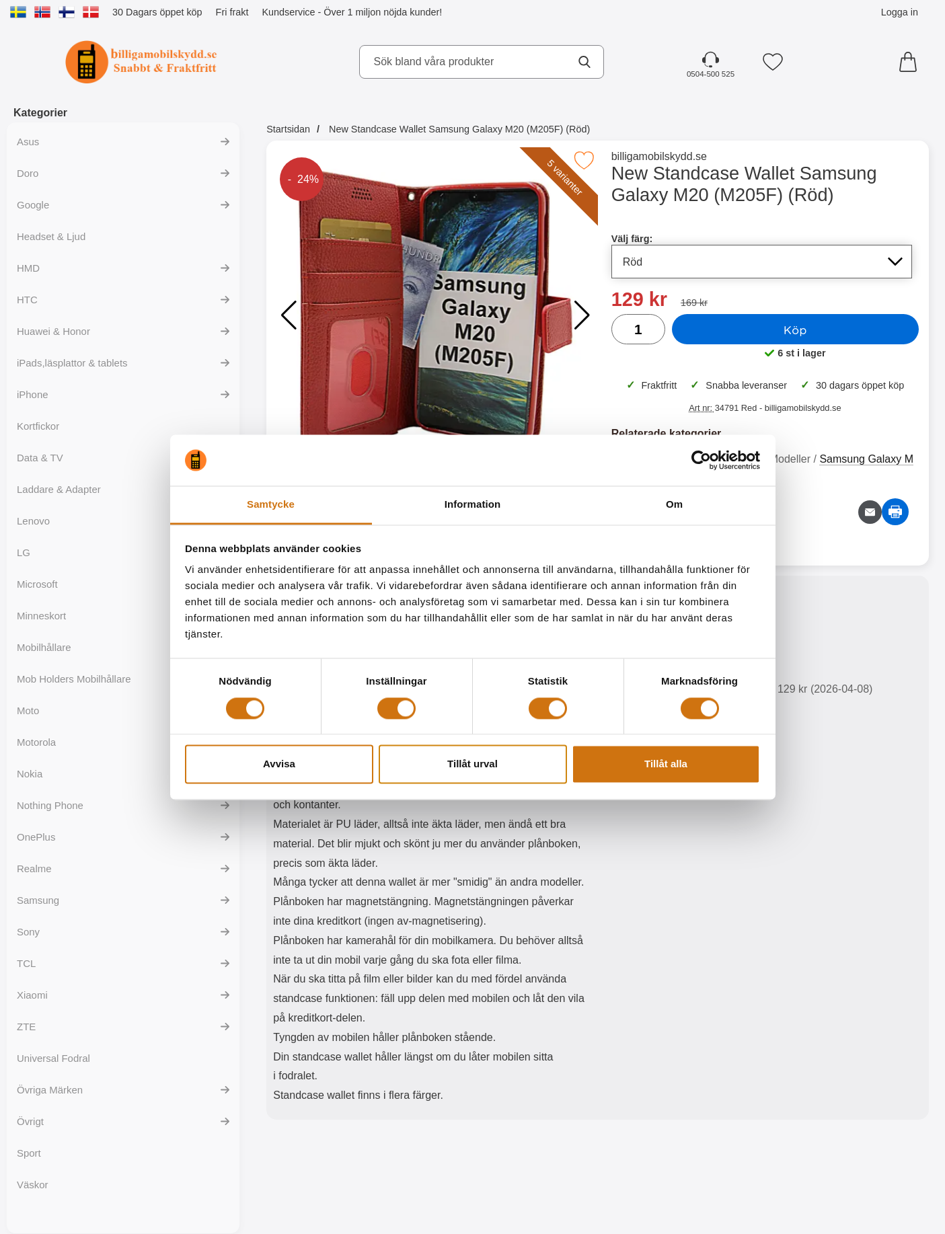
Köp (795, 329)
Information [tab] (473, 504)
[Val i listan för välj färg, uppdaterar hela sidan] (761, 261)
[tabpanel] (431, 850)
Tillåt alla (665, 764)
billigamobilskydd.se (659, 156)
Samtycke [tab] (271, 504)
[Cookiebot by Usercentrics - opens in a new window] (701, 460)
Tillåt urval (472, 764)
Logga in (899, 12)
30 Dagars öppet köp (157, 12)
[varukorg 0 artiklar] (911, 62)
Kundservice (288, 12)
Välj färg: (632, 238)
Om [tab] (674, 504)
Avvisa (279, 764)
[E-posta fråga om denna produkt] (870, 512)
